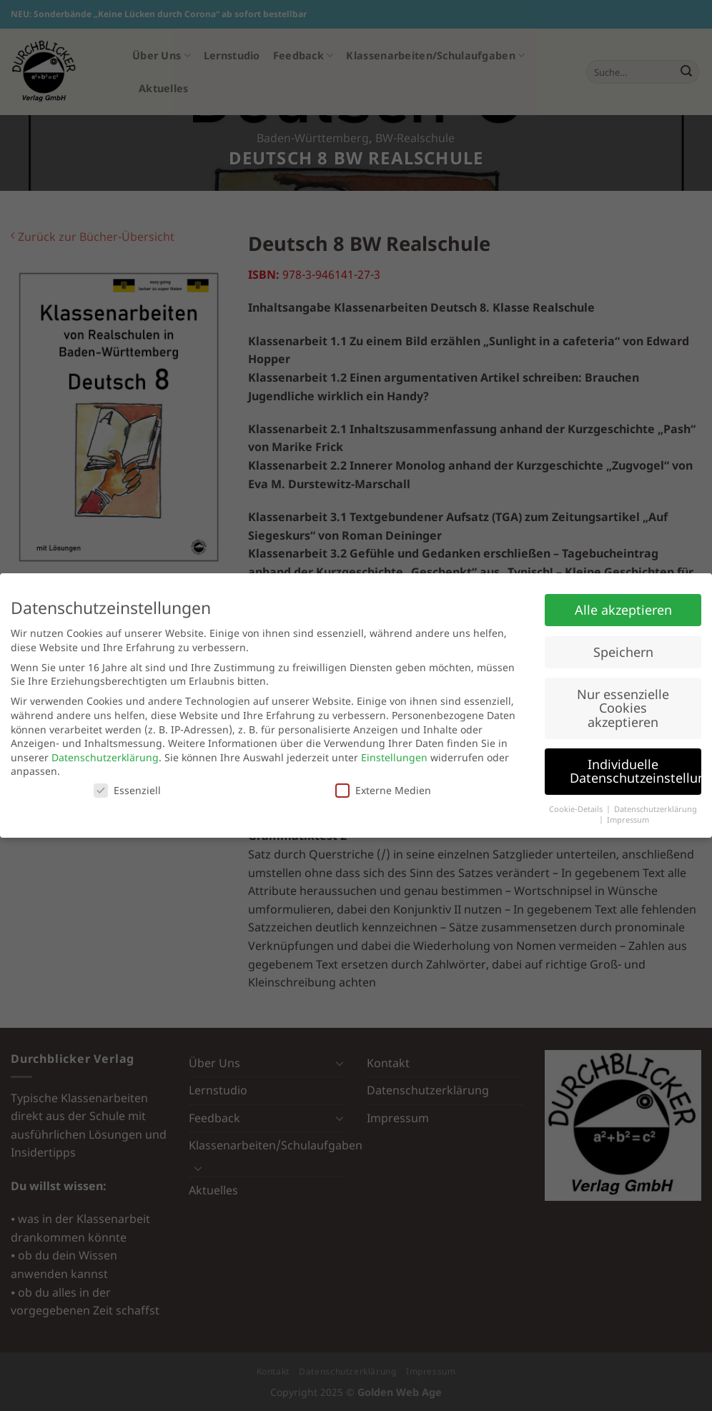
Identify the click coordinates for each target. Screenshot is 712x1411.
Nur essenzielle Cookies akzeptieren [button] (623, 708)
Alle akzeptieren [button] (623, 609)
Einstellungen (394, 757)
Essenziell (127, 790)
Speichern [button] (623, 651)
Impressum (628, 820)
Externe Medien (383, 790)
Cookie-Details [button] (577, 809)
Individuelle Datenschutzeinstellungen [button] (635, 771)
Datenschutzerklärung (105, 757)
